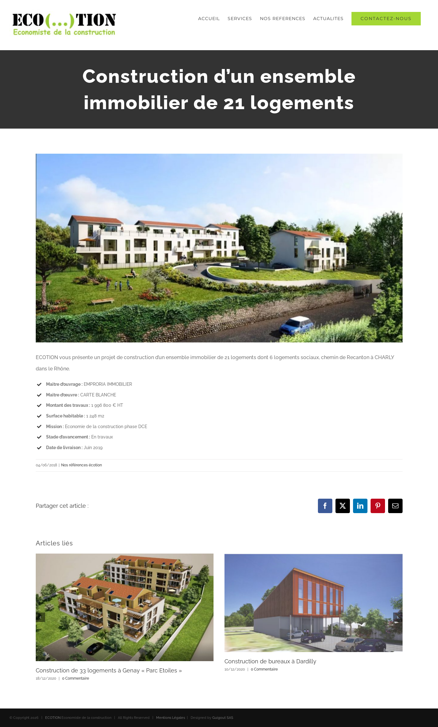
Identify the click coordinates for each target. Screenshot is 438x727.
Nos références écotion (81, 465)
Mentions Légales (170, 718)
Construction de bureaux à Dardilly (270, 661)
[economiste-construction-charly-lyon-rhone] (219, 248)
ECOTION (53, 718)
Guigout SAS (222, 718)
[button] (40, 617)
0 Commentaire (75, 678)
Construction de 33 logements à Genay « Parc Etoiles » (109, 670)
